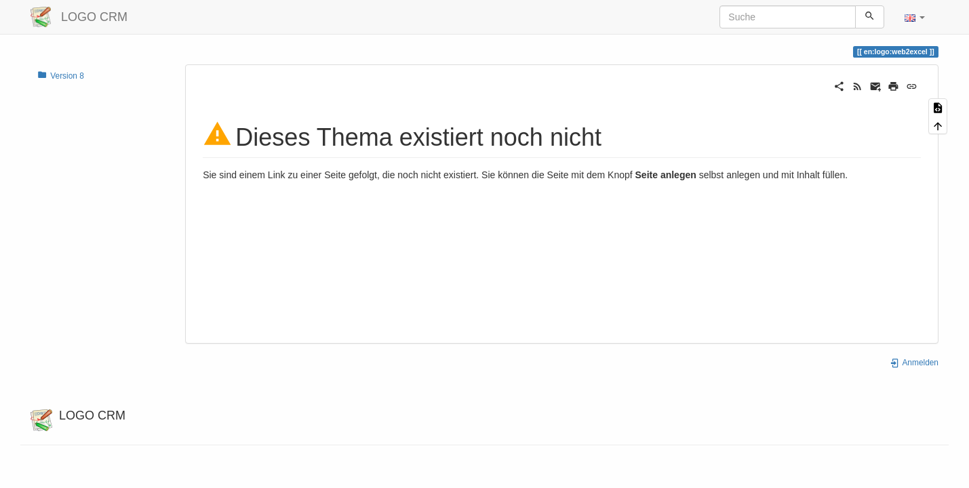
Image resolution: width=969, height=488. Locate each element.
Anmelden (914, 362)
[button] (914, 17)
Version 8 (60, 75)
